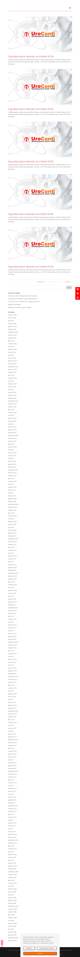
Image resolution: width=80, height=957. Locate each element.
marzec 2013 (12, 757)
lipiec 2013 (11, 748)
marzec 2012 (12, 791)
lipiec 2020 (11, 513)
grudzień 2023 (12, 395)
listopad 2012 (12, 768)
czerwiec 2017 (12, 619)
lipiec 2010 (11, 846)
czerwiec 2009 (12, 883)
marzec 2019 (12, 559)
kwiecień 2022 (12, 453)
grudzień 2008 (12, 900)
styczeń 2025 (12, 358)
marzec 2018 (12, 593)
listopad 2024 (12, 364)
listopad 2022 (12, 432)
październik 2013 (13, 740)
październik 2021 (13, 470)
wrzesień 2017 (12, 610)
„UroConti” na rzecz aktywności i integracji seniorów (24, 301)
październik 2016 (13, 642)
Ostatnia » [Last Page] (68, 282)
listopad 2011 (12, 803)
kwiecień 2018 (12, 590)
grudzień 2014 (12, 705)
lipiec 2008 (11, 915)
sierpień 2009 (12, 877)
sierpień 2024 (12, 372)
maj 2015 (11, 691)
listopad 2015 (12, 674)
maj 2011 (11, 820)
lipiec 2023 (11, 410)
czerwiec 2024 (12, 378)
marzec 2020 (12, 524)
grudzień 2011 (12, 800)
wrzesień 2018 (12, 576)
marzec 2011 (12, 826)
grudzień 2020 (12, 499)
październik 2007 (13, 938)
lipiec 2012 (11, 780)
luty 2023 (11, 424)
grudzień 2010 (12, 834)
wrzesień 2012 (12, 774)
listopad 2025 (12, 329)
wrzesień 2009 (12, 874)
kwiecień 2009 (12, 889)
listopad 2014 (12, 708)
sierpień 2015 (12, 682)
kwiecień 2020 (12, 521)
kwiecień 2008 (12, 923)
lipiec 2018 (11, 582)
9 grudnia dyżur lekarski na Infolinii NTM (30, 56)
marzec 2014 (12, 728)
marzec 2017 (12, 628)
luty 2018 (11, 596)
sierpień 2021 (12, 475)
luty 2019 (11, 562)
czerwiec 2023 (12, 412)
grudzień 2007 (12, 935)
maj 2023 (11, 415)
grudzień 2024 (12, 361)
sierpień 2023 (12, 407)
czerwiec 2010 (12, 849)
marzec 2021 (12, 490)
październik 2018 (13, 573)
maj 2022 (11, 450)
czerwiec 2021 (12, 481)
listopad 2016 (12, 639)
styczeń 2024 (12, 392)
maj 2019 (11, 553)
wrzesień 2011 (12, 808)
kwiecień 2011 (12, 823)
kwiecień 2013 (12, 754)
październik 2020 (13, 504)
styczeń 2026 (12, 323)
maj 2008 (11, 920)
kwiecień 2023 (12, 418)
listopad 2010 (12, 837)
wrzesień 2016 (12, 645)
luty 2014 (11, 731)
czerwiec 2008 (12, 918)
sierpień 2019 (12, 544)
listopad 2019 (12, 536)
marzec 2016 (12, 662)
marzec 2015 (12, 697)
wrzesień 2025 (12, 335)
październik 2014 (13, 711)
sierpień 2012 (12, 777)
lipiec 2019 (11, 547)
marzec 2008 (12, 926)
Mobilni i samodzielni (14, 304)
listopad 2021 (12, 467)
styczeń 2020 (12, 530)
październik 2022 (13, 435)
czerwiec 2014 (12, 722)
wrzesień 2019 (12, 542)
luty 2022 (11, 458)
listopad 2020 (12, 501)
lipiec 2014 (11, 719)
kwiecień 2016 (12, 659)
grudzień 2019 (12, 533)
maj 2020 (11, 519)
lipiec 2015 (11, 685)
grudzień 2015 (12, 671)
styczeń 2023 (12, 427)
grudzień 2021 (12, 464)
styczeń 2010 (12, 863)
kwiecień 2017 (12, 625)
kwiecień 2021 (12, 487)
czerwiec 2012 (12, 783)
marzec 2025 (12, 352)
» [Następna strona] (62, 282)
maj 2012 (11, 785)
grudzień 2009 (12, 866)
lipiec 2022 (11, 444)
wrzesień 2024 (12, 369)
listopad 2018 (12, 570)
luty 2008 (11, 929)
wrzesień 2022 (12, 438)
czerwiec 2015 (12, 688)
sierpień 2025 (12, 338)
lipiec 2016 (11, 651)
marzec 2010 (12, 857)
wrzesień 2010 (12, 843)
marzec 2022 (12, 455)
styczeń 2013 (12, 763)
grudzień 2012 (12, 765)
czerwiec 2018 (12, 585)
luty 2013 (11, 760)
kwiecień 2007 (12, 940)
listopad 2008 (12, 903)
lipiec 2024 (11, 375)
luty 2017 (11, 630)
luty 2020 (11, 527)
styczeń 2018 (12, 599)
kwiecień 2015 (12, 694)
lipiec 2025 (11, 341)
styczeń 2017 (12, 633)
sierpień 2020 (12, 510)
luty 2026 (11, 321)
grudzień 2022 (12, 430)
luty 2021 (11, 493)
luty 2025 (11, 355)
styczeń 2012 (12, 797)
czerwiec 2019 (12, 550)
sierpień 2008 (12, 912)
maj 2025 (11, 346)
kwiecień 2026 (12, 315)
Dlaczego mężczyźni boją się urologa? (19, 307)
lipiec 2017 (11, 616)
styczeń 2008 (12, 932)
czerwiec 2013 (12, 751)
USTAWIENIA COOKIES (47, 948)
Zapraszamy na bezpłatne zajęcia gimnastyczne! (22, 299)
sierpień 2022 (12, 441)
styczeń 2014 (12, 734)
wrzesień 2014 (12, 714)
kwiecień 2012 (12, 788)
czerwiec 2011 (12, 817)
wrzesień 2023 (12, 404)
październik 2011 (13, 806)
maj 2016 (11, 656)
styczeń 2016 (12, 668)
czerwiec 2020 (12, 516)
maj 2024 (11, 381)
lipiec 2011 (11, 814)
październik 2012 (13, 771)
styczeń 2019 (12, 564)
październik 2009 (13, 872)
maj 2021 (11, 484)
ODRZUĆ (29, 948)
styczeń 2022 (12, 461)
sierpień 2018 (12, 579)
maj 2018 (11, 587)
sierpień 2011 (12, 811)
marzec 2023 (12, 421)
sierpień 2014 (12, 717)
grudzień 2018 (12, 567)
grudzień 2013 (12, 737)
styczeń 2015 (12, 702)
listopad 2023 (12, 398)
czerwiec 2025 (12, 344)
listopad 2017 (12, 605)
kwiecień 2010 (12, 854)
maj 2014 (11, 725)
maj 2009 (11, 886)
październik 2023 (13, 401)
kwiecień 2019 (12, 556)
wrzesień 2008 (12, 909)
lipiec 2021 (11, 478)
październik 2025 (13, 332)
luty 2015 (11, 699)
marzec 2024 (12, 386)
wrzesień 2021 (12, 473)
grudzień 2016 (12, 636)
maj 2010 (11, 852)
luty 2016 (11, 665)
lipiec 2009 (11, 880)
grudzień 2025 (12, 326)
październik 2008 (13, 906)
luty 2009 (11, 895)
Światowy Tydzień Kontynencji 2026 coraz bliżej (22, 296)
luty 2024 (11, 389)
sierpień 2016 (12, 648)
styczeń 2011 (12, 831)
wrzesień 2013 (12, 742)
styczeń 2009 (12, 897)
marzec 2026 (12, 318)
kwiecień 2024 (12, 384)
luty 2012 (11, 794)
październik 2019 (13, 539)
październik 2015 (13, 676)
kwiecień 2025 (12, 349)
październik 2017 (13, 608)
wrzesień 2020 (12, 507)
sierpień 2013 (12, 745)
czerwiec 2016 (12, 653)
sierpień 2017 (12, 613)
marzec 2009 (12, 892)
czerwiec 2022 (12, 447)
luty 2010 (11, 860)
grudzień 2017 (12, 602)
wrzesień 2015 (12, 679)
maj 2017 (11, 622)
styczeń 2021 (12, 496)
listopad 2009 (12, 869)
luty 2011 (11, 829)
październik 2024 (13, 366)
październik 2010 (13, 840)
